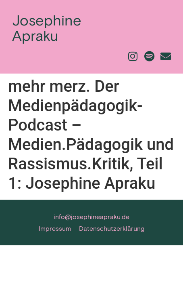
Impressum (55, 228)
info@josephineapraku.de (91, 216)
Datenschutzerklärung (111, 228)
